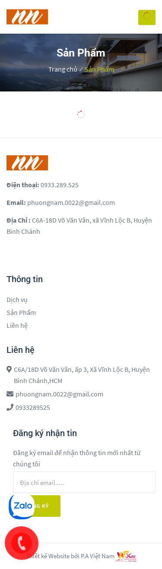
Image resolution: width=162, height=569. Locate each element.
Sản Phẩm (99, 69)
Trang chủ (62, 69)
